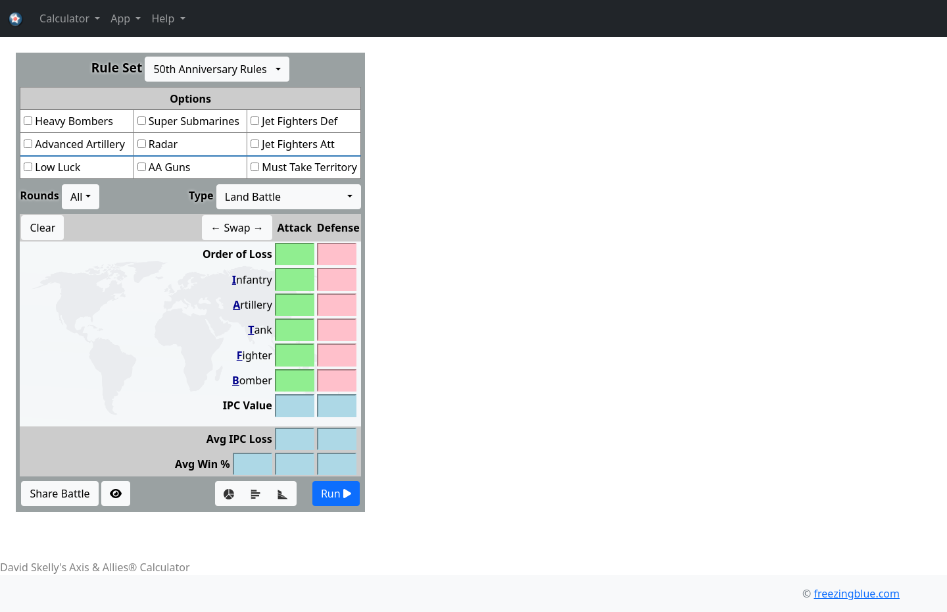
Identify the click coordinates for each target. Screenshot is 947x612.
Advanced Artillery (80, 144)
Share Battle (59, 493)
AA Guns (170, 167)
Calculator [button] (65, 18)
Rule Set (117, 67)
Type (201, 195)
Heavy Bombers (73, 121)
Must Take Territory (309, 167)
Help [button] (164, 18)
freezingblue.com (856, 593)
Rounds (39, 195)
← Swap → (237, 227)
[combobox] (217, 69)
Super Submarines (194, 121)
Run (336, 493)
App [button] (121, 18)
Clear (42, 227)
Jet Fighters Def (299, 121)
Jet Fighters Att (298, 144)
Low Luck (57, 167)
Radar (163, 144)
